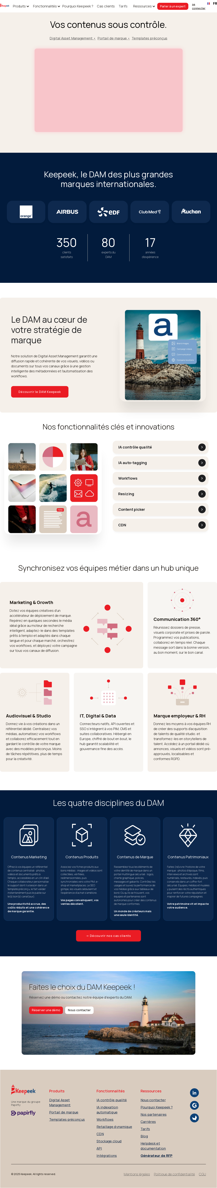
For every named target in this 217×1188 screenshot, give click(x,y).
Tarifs (123, 6)
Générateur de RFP (157, 1155)
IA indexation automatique (107, 1109)
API (99, 1148)
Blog (144, 1136)
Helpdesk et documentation (153, 1146)
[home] (4, 6)
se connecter (199, 6)
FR (211, 3)
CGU (202, 1174)
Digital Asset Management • (73, 38)
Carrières (148, 1121)
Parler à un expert (173, 6)
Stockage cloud (109, 1141)
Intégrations (107, 1155)
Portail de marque (63, 1112)
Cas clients (106, 6)
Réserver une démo (46, 1010)
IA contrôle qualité (112, 1100)
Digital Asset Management (60, 1102)
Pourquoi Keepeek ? (77, 6)
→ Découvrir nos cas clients (108, 936)
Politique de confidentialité (174, 1174)
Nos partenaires (154, 1114)
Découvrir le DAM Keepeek (39, 392)
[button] (19, 6)
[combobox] (211, 3)
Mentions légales (137, 1174)
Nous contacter (79, 1010)
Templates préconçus (149, 38)
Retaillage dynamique (114, 1126)
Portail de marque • (113, 38)
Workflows (105, 1119)
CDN (100, 1134)
